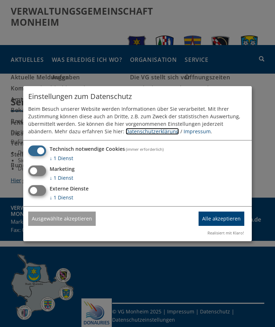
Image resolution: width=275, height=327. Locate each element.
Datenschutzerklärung (152, 131)
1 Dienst (61, 158)
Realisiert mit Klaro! (226, 233)
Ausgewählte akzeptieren (62, 218)
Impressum (197, 131)
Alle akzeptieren (221, 218)
